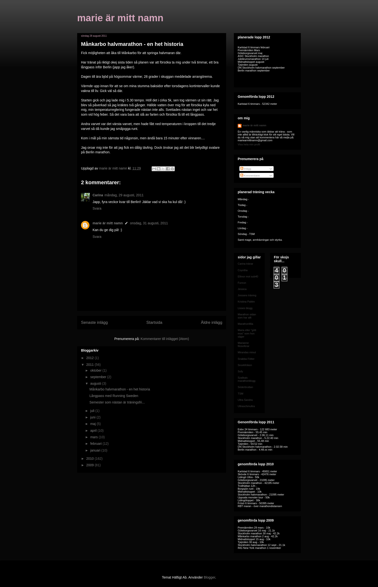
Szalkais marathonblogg (246, 379)
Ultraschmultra (246, 406)
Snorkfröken (245, 365)
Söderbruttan (245, 387)
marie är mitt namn (120, 18)
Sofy (240, 371)
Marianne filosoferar (243, 344)
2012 (90, 358)
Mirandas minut (247, 352)
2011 (90, 365)
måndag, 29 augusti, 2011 (124, 195)
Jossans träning (247, 295)
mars (94, 437)
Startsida (154, 322)
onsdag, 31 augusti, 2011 (149, 223)
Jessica (242, 289)
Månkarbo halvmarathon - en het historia (119, 389)
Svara (97, 208)
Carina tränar (245, 263)
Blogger (209, 577)
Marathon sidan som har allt (247, 316)
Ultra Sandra (245, 399)
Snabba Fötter (246, 358)
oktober (96, 370)
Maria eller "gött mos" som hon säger (247, 333)
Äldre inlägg (211, 322)
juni (93, 417)
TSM (240, 393)
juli (92, 411)
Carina (98, 195)
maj (93, 424)
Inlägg (245, 168)
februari (96, 444)
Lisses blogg (245, 308)
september (98, 377)
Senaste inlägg (94, 322)
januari (95, 450)
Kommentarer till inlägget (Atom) (165, 339)
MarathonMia (245, 323)
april (93, 430)
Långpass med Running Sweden (113, 396)
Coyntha (243, 270)
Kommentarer (250, 175)
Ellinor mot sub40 (248, 276)
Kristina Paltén (246, 301)
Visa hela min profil (249, 144)
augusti (96, 383)
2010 (90, 458)
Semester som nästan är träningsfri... (117, 402)
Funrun (242, 282)
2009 (90, 465)
